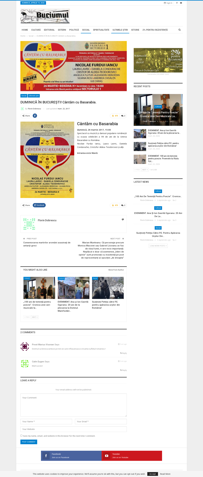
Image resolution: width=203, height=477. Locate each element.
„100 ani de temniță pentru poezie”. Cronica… (158, 196)
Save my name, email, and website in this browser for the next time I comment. (59, 435)
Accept (152, 474)
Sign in (168, 3)
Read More (165, 474)
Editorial (49, 30)
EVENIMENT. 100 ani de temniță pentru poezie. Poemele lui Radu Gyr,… (163, 158)
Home (25, 30)
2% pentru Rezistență (155, 30)
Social (86, 30)
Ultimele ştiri (120, 30)
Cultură (36, 30)
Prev (27, 317)
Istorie (135, 30)
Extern (62, 30)
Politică (74, 30)
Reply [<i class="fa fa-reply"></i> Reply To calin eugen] (123, 370)
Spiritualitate (101, 30)
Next (34, 317)
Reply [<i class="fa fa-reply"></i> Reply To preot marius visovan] (123, 353)
